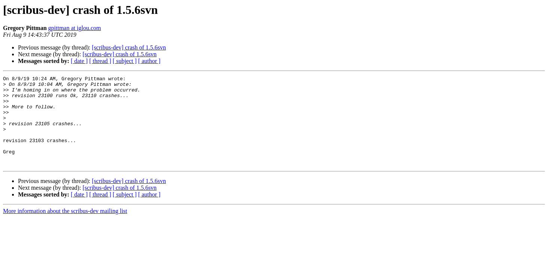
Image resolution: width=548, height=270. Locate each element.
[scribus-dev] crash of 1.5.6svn (129, 47)
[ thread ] (100, 61)
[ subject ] (125, 61)
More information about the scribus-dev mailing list (65, 229)
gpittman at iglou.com (74, 28)
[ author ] (149, 61)
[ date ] (79, 61)
